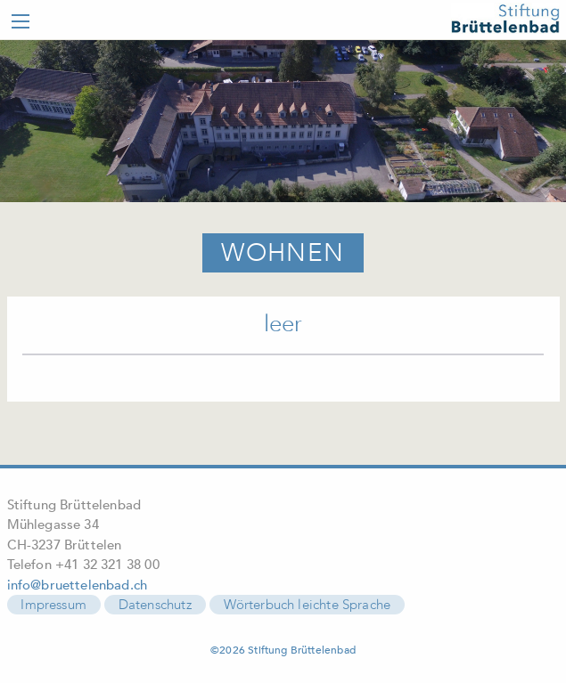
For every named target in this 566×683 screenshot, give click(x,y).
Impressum (53, 605)
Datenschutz (155, 605)
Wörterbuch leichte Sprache (307, 605)
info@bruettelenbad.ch (77, 585)
